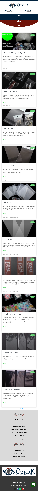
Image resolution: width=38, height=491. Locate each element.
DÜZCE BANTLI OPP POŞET (11, 277)
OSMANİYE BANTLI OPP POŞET (12, 314)
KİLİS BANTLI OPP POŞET (10, 353)
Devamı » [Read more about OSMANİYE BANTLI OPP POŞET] (5, 326)
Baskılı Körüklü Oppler (18, 435)
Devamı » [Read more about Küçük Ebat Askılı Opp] (5, 176)
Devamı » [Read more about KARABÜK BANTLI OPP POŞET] (5, 402)
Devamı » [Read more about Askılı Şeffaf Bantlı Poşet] (5, 102)
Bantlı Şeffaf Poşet (19, 453)
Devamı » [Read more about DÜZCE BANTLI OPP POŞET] (5, 287)
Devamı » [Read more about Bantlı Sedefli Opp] (5, 250)
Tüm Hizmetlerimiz (19, 450)
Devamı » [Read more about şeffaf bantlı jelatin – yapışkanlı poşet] (5, 65)
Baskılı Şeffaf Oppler (19, 423)
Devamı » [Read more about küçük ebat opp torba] (5, 139)
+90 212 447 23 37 (9, 10)
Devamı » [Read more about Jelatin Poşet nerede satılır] (5, 213)
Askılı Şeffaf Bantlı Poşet (10, 91)
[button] (19, 18)
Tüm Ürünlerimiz (19, 419)
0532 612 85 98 (28, 10)
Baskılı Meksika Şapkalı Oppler (19, 429)
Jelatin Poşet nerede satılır (11, 203)
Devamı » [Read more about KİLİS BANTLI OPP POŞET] (5, 363)
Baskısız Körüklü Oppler (19, 439)
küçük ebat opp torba (9, 128)
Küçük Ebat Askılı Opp (9, 166)
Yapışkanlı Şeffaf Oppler (19, 426)
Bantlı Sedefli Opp (8, 240)
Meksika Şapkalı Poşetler (19, 456)
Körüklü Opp (19, 459)
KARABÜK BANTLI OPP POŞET (11, 390)
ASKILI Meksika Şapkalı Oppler (19, 432)
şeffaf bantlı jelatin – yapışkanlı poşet (14, 53)
